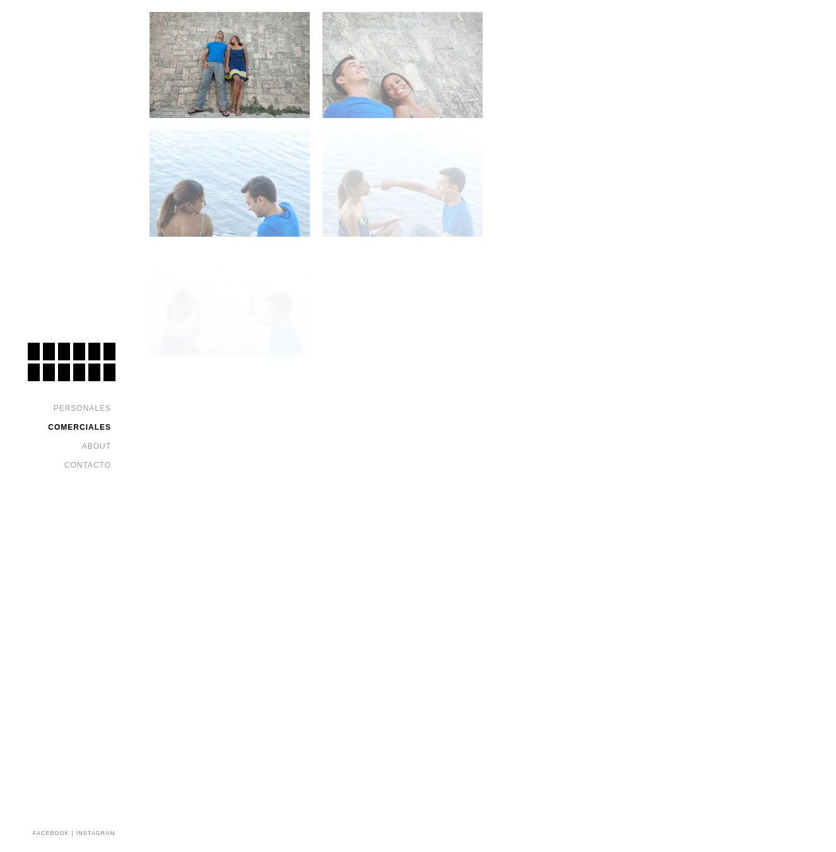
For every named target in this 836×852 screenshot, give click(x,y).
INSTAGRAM (95, 833)
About (96, 446)
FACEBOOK (51, 833)
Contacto (87, 465)
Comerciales (79, 427)
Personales (82, 408)
